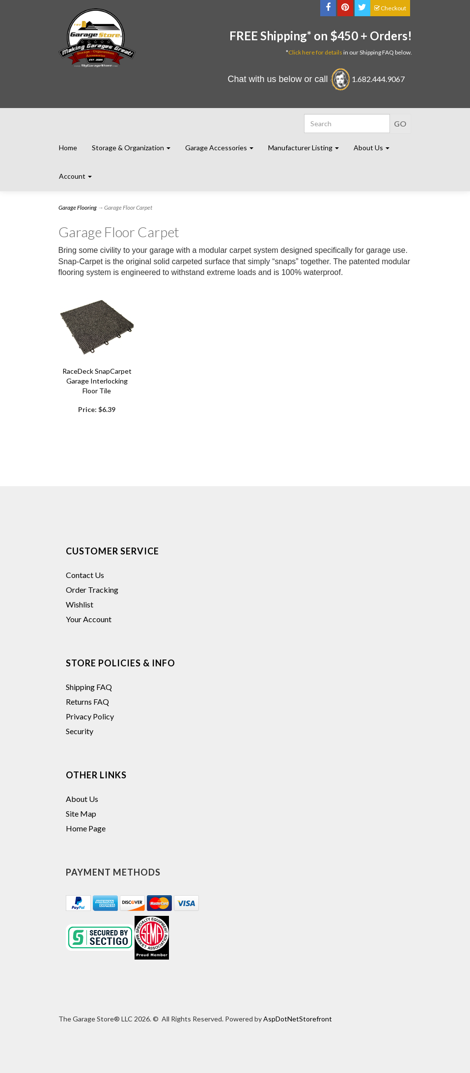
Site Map (81, 813)
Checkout (390, 8)
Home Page (86, 828)
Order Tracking (92, 589)
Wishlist (79, 604)
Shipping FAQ (89, 686)
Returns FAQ (87, 701)
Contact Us (85, 574)
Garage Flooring (77, 207)
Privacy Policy (90, 716)
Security (79, 731)
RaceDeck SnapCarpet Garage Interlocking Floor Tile (97, 381)
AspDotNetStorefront (297, 1019)
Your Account (88, 619)
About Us (82, 798)
